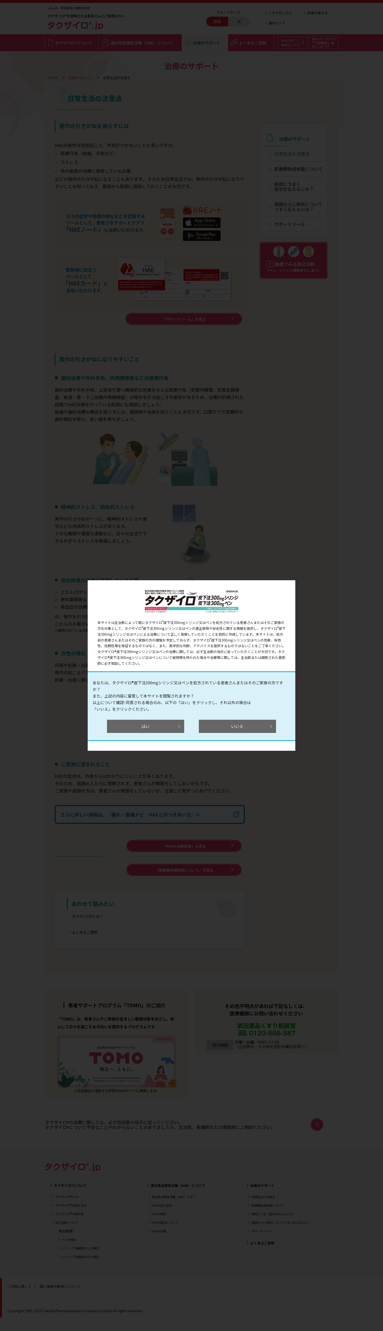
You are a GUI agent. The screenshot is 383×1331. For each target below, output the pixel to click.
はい (147, 726)
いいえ (235, 726)
